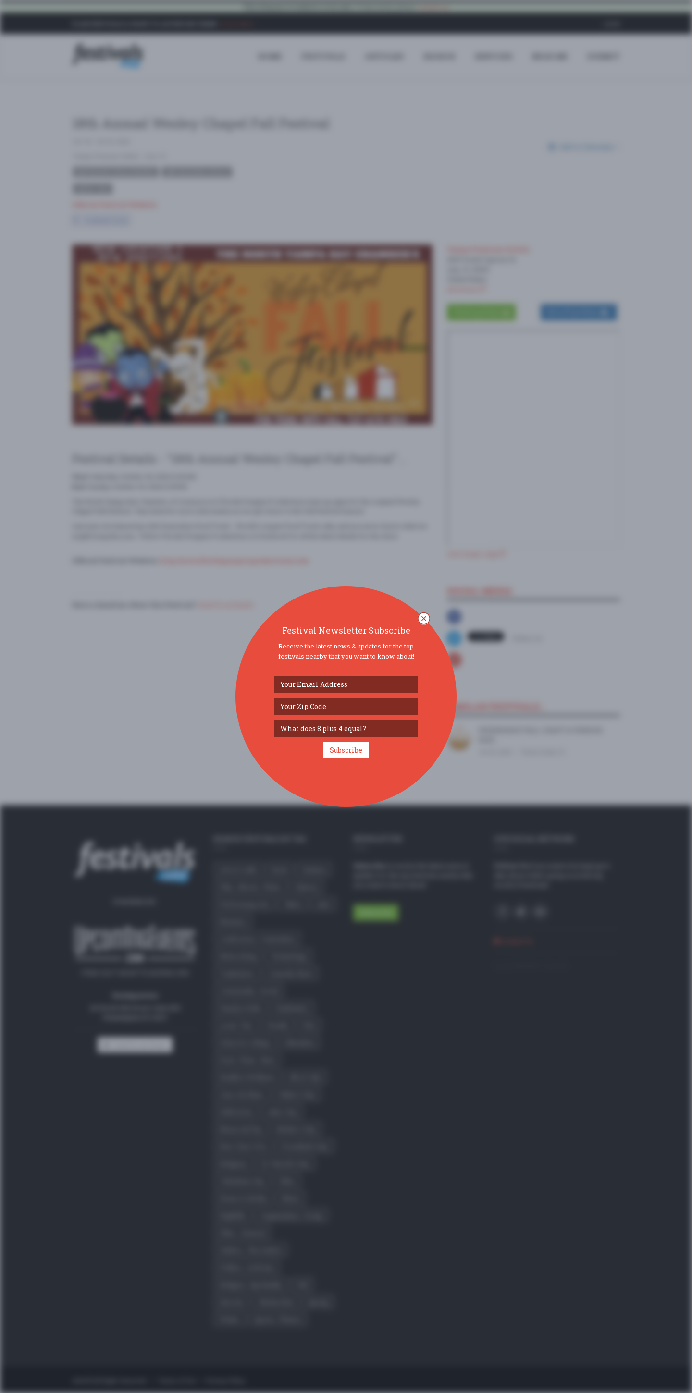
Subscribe (346, 750)
